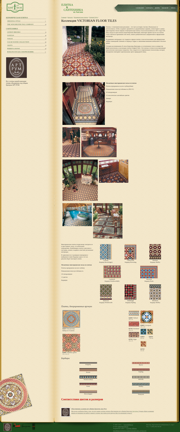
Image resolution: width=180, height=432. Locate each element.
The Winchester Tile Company (20, 24)
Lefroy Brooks (13, 32)
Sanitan (10, 35)
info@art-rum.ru (123, 426)
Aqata (9, 45)
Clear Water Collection (18, 42)
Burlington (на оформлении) (20, 52)
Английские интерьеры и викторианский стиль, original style (129, 430)
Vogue (10, 39)
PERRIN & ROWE (13, 48)
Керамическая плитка (81, 17)
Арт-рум (135, 411)
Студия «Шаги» (132, 428)
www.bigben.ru (128, 425)
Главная (63, 17)
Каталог (70, 17)
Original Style (13, 21)
